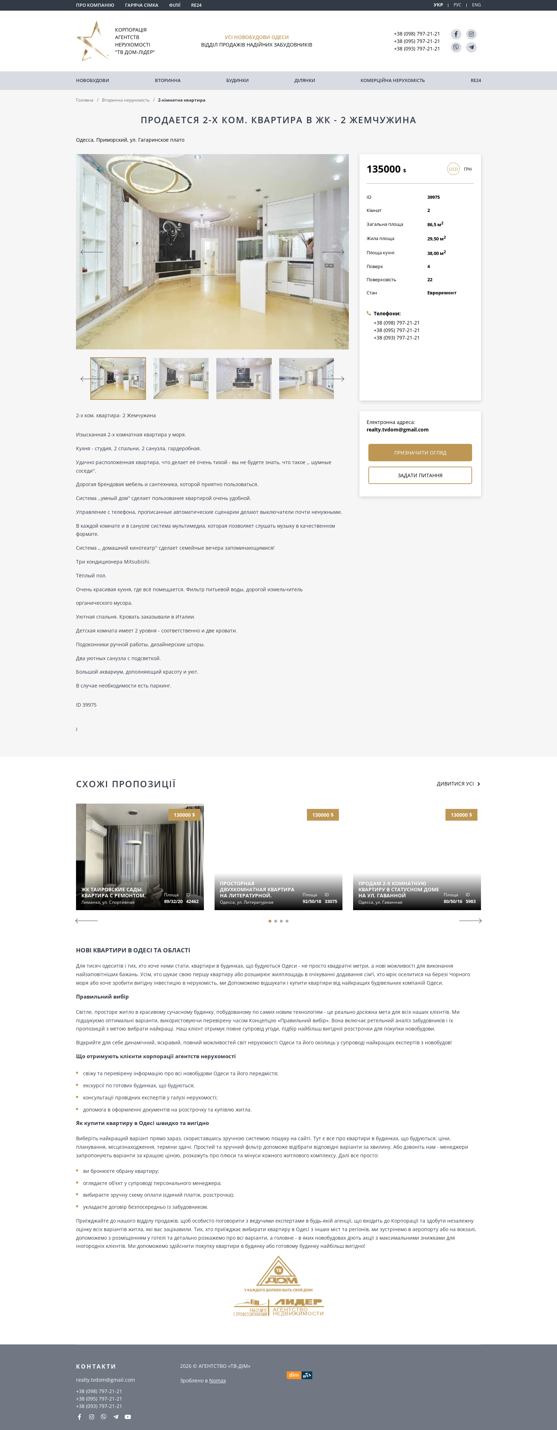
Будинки (237, 80)
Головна (84, 99)
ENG (476, 5)
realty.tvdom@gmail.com (398, 428)
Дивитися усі (456, 782)
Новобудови (92, 80)
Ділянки (304, 80)
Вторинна (168, 80)
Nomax (217, 1379)
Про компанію (95, 5)
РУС (457, 5)
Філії (174, 5)
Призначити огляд (420, 451)
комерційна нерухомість (393, 80)
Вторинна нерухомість (126, 99)
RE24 (196, 5)
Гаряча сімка (141, 5)
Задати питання (420, 474)
